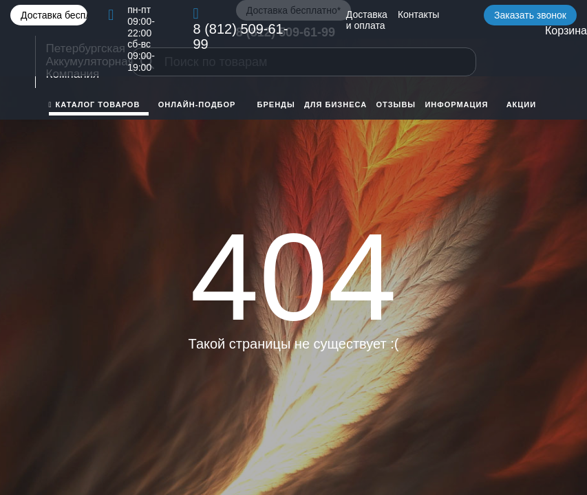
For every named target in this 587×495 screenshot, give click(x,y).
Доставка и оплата (366, 20)
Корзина (566, 30)
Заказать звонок (530, 15)
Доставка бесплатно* (54, 15)
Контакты (418, 14)
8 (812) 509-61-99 (240, 36)
